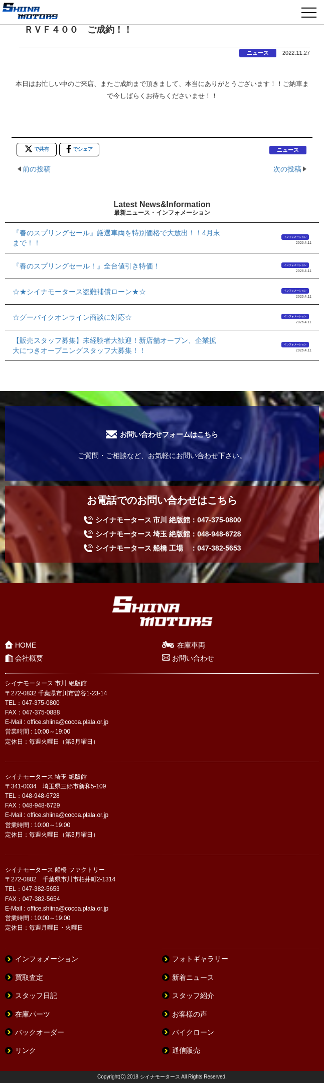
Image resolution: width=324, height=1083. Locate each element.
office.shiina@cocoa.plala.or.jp (67, 722)
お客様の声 (189, 1014)
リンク (25, 1050)
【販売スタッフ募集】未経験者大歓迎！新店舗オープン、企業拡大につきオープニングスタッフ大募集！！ (114, 345)
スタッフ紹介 (193, 995)
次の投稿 (287, 169)
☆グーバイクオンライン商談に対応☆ (72, 317)
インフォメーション (295, 236)
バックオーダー (39, 1032)
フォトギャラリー (200, 959)
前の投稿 (37, 169)
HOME (25, 645)
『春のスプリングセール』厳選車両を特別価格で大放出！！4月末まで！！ (116, 238)
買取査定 (29, 977)
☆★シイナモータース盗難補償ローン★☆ (79, 292)
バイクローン (193, 1032)
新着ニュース (193, 977)
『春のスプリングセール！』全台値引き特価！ (86, 266)
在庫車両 (191, 645)
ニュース (258, 53)
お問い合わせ (193, 658)
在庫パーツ (32, 1014)
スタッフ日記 (36, 995)
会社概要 (29, 658)
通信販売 (186, 1050)
